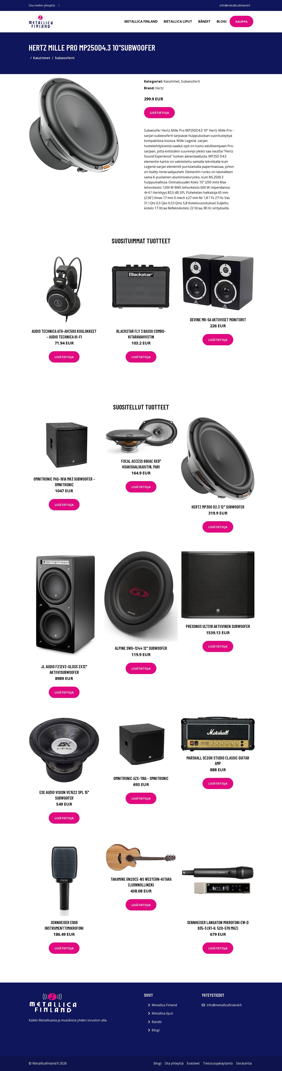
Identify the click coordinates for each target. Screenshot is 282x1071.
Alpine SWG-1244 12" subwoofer (141, 648)
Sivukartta (244, 1063)
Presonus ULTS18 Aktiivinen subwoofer (218, 626)
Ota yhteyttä (174, 1063)
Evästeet (193, 1063)
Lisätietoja (159, 113)
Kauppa (241, 21)
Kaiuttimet (41, 58)
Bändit (204, 21)
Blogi (222, 21)
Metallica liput (178, 21)
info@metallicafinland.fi (235, 5)
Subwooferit (65, 58)
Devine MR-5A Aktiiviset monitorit (218, 319)
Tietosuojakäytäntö (218, 1063)
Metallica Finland (141, 21)
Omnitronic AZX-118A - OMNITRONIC (141, 778)
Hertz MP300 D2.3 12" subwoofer (218, 506)
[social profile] (59, 5)
